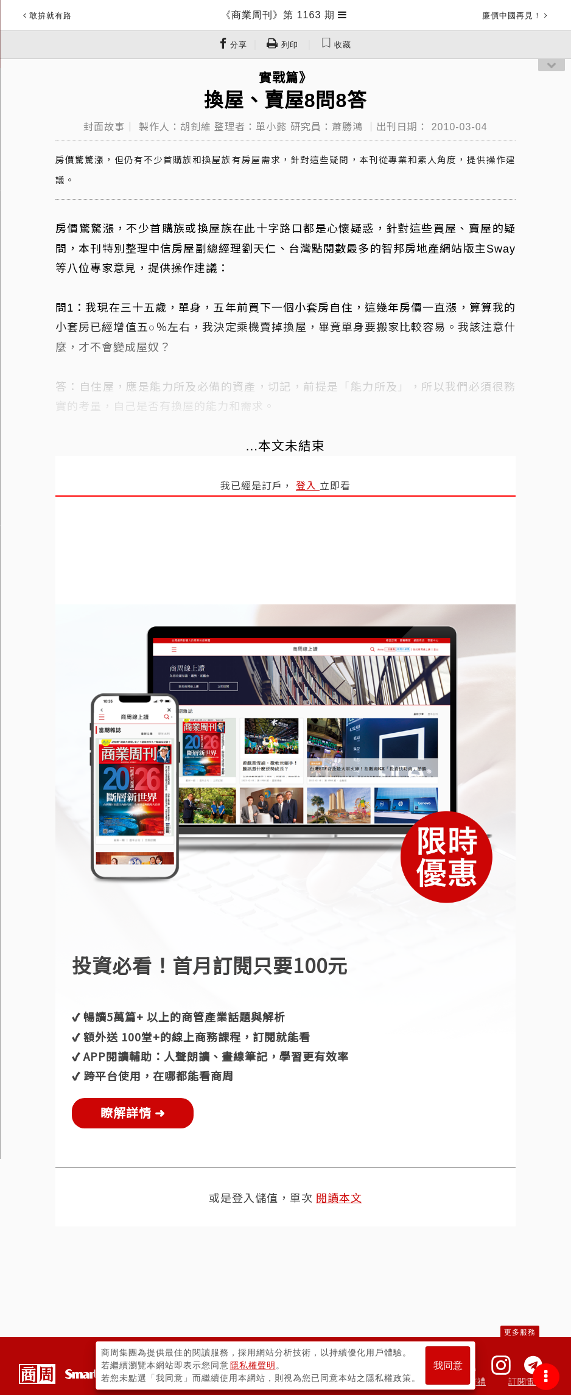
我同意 (448, 1365)
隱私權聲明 (253, 1365)
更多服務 (520, 1332)
